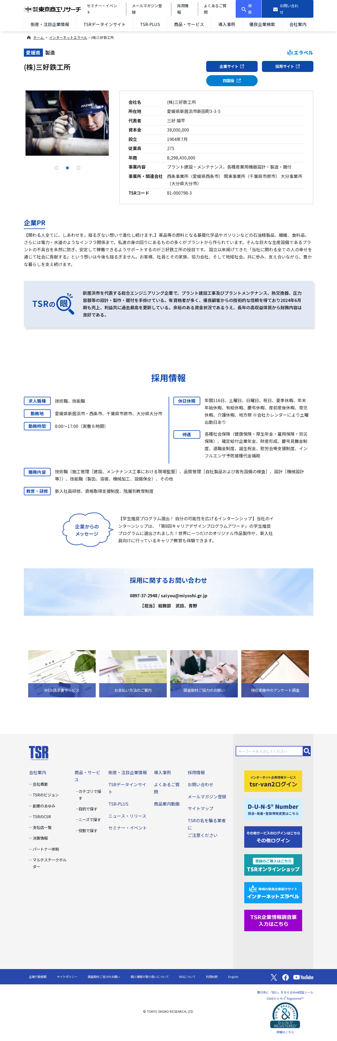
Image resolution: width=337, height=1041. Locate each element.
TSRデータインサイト (104, 24)
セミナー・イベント (127, 827)
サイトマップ (200, 808)
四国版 (232, 80)
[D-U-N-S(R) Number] (273, 808)
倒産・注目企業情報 (50, 24)
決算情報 (40, 838)
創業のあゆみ (44, 806)
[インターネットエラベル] (273, 892)
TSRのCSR (42, 816)
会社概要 (40, 784)
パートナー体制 (46, 849)
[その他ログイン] (273, 836)
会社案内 (297, 24)
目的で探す (88, 808)
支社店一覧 (42, 827)
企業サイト (232, 66)
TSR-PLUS (150, 24)
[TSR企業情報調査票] (273, 920)
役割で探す (88, 830)
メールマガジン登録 (207, 796)
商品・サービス (189, 24)
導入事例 (226, 24)
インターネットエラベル (68, 37)
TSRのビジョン (46, 795)
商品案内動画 (167, 803)
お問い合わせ (200, 784)
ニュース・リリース (127, 816)
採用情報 (196, 772)
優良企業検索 (262, 24)
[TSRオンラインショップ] (273, 864)
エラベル (300, 52)
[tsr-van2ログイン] (273, 780)
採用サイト (287, 66)
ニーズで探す (90, 819)
